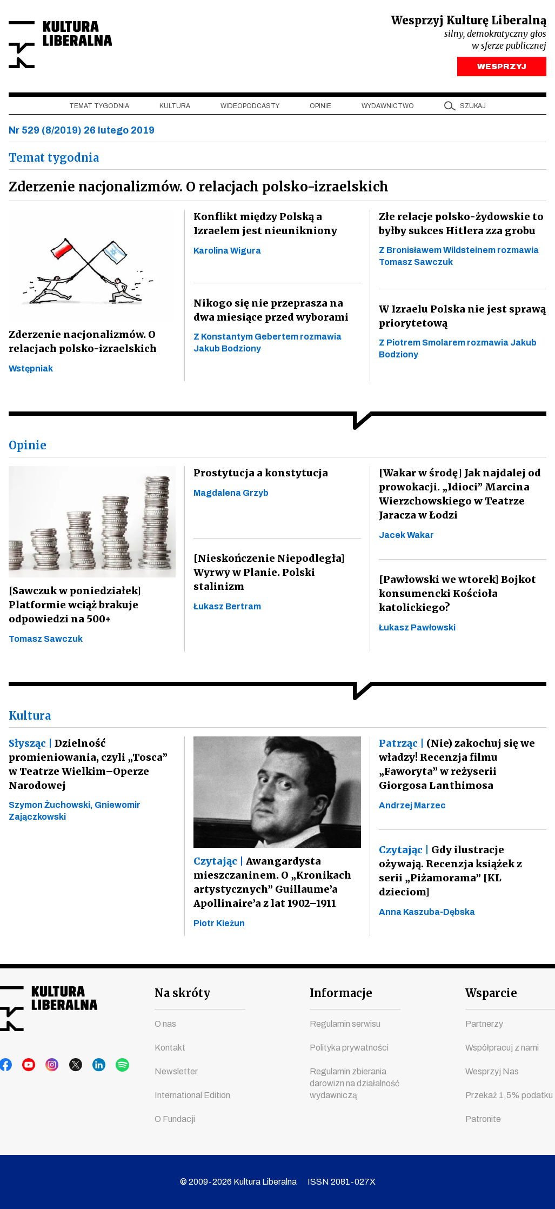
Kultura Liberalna (80, 46)
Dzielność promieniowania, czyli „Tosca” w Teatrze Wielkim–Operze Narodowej (91, 767)
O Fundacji (175, 1119)
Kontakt (170, 1048)
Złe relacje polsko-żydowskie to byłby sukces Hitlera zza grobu (459, 226)
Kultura (174, 108)
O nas (165, 1024)
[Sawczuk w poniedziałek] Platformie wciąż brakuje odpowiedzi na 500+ (73, 607)
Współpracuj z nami (502, 1048)
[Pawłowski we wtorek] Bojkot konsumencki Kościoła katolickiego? (455, 596)
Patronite (483, 1119)
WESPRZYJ (501, 69)
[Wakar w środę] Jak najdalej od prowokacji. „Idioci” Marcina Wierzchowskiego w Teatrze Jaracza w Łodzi (458, 496)
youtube (26, 1066)
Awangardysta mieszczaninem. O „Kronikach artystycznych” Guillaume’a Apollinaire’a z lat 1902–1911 (270, 885)
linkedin (88, 1066)
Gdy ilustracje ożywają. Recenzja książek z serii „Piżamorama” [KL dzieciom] (462, 873)
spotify (109, 1066)
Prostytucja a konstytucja (257, 475)
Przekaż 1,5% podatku (509, 1095)
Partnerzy (484, 1024)
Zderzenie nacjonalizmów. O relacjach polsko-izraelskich (81, 344)
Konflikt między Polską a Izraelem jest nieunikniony (262, 226)
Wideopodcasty (249, 108)
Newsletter (176, 1072)
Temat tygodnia (99, 108)
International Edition (192, 1095)
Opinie (320, 108)
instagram (47, 1066)
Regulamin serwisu (345, 1024)
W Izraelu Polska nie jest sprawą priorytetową (459, 318)
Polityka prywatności (349, 1048)
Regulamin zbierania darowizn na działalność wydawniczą (354, 1083)
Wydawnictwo (388, 108)
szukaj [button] (473, 108)
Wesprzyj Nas (492, 1072)
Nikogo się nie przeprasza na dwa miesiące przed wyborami (276, 313)
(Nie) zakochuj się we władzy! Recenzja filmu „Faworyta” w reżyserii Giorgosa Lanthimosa (460, 767)
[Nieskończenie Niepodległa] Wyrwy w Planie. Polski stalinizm (266, 575)
